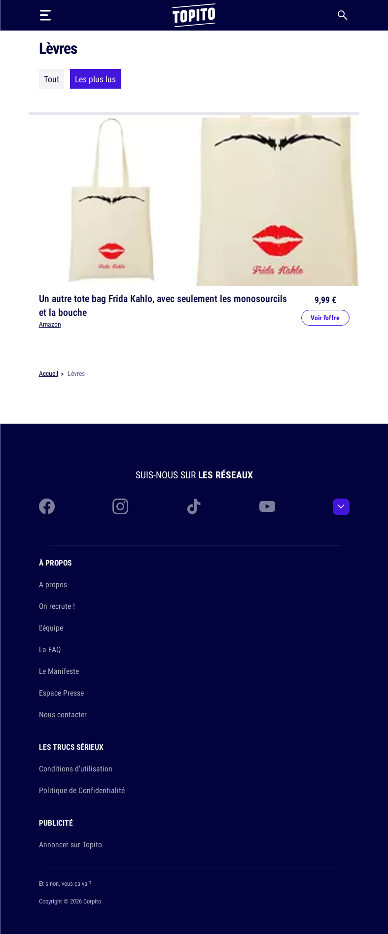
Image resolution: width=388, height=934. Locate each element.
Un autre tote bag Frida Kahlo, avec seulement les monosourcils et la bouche (163, 305)
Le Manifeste (59, 671)
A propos (53, 584)
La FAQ (50, 649)
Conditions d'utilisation (75, 768)
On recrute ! (57, 605)
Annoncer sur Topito (70, 844)
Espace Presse (61, 692)
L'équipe (51, 627)
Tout (51, 79)
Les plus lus (95, 79)
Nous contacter (63, 714)
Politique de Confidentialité (82, 790)
